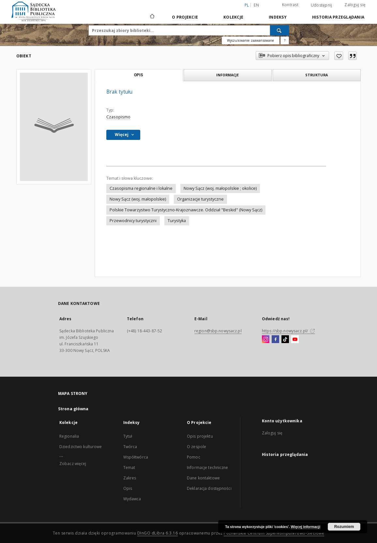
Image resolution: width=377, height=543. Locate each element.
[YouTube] (295, 339)
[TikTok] (285, 339)
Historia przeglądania (338, 17)
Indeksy (278, 17)
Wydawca (132, 499)
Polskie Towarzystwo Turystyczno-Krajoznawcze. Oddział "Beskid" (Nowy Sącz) (186, 210)
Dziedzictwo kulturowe (80, 446)
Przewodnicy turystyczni (133, 220)
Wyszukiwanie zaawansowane (250, 40)
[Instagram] (265, 339)
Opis (127, 488)
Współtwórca (135, 457)
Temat (129, 467)
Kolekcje (233, 17)
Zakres (129, 478)
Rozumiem (344, 526)
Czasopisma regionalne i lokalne (141, 188)
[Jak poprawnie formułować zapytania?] (284, 40)
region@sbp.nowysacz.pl (218, 331)
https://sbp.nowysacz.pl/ (288, 331)
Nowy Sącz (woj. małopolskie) (138, 199)
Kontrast (290, 5)
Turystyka (177, 220)
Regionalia (69, 436)
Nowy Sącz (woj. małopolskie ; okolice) (220, 188)
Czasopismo (118, 117)
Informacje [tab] (227, 74)
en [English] (256, 5)
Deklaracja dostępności (209, 488)
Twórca (130, 446)
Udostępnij (321, 5)
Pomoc (193, 457)
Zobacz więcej (72, 463)
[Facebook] (275, 339)
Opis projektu (200, 436)
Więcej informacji (305, 527)
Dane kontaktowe (203, 478)
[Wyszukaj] (279, 30)
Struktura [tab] (316, 74)
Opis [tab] (138, 75)
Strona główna (73, 409)
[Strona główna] (151, 17)
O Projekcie (185, 17)
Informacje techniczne (207, 467)
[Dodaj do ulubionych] (338, 56)
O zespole (196, 446)
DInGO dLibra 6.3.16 (157, 533)
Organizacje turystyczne (200, 199)
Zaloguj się (355, 5)
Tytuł (127, 436)
